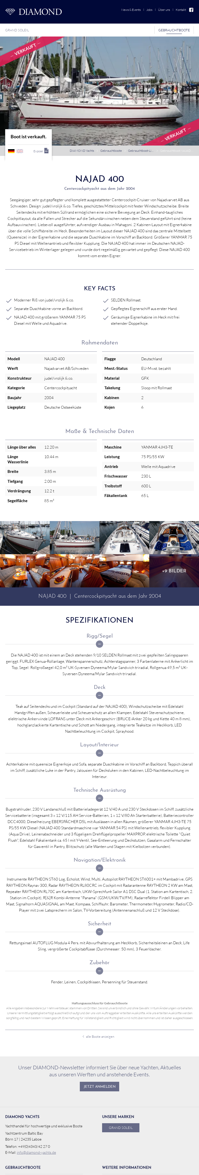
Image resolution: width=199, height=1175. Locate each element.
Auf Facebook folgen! (175, 1167)
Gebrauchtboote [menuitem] (174, 30)
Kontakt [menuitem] (181, 10)
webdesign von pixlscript (63, 1167)
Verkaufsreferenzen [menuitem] (24, 1136)
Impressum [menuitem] (144, 1167)
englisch (20, 91)
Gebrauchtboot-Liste (141, 91)
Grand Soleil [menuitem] (17, 30)
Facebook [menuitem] (191, 9)
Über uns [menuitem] (164, 10)
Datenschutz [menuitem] (123, 1167)
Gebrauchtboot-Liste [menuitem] (25, 1118)
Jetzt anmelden (99, 1027)
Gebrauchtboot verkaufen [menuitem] (29, 1127)
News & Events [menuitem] (131, 10)
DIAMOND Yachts (82, 91)
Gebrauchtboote (111, 91)
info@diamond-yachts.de (36, 1092)
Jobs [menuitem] (149, 10)
